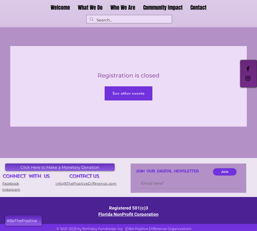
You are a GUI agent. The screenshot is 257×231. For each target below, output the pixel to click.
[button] (23, 220)
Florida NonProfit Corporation (128, 214)
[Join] (225, 172)
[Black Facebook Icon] (248, 68)
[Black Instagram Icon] (248, 78)
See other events (128, 93)
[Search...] (129, 20)
